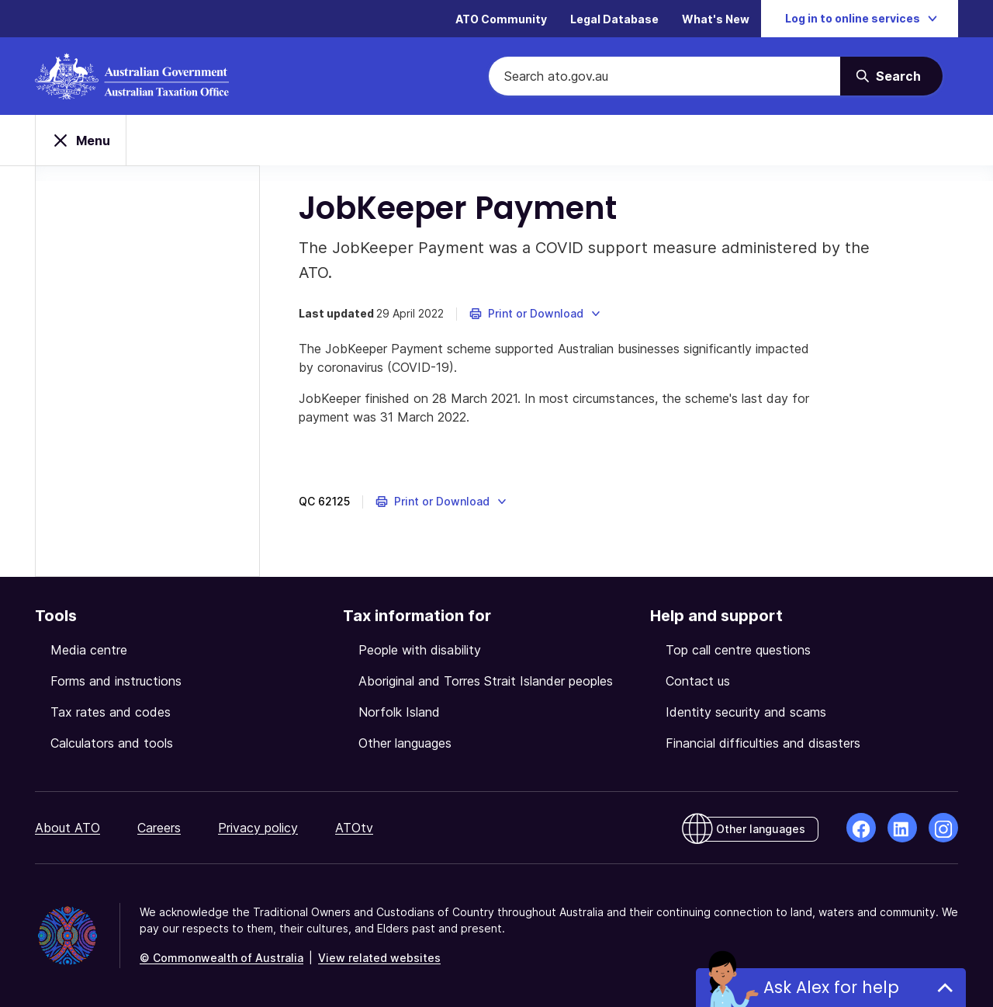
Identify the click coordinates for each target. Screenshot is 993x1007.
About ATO (67, 827)
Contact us (698, 681)
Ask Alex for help (831, 987)
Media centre (88, 650)
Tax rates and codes (110, 712)
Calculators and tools (111, 743)
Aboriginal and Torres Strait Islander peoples (485, 681)
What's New (715, 19)
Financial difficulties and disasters (763, 743)
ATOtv (354, 827)
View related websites (379, 957)
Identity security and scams (746, 712)
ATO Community (501, 19)
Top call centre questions (738, 650)
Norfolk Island (399, 712)
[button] (535, 313)
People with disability (419, 650)
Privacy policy (258, 827)
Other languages (405, 743)
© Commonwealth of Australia (221, 957)
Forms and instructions (116, 681)
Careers (159, 827)
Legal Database (614, 19)
